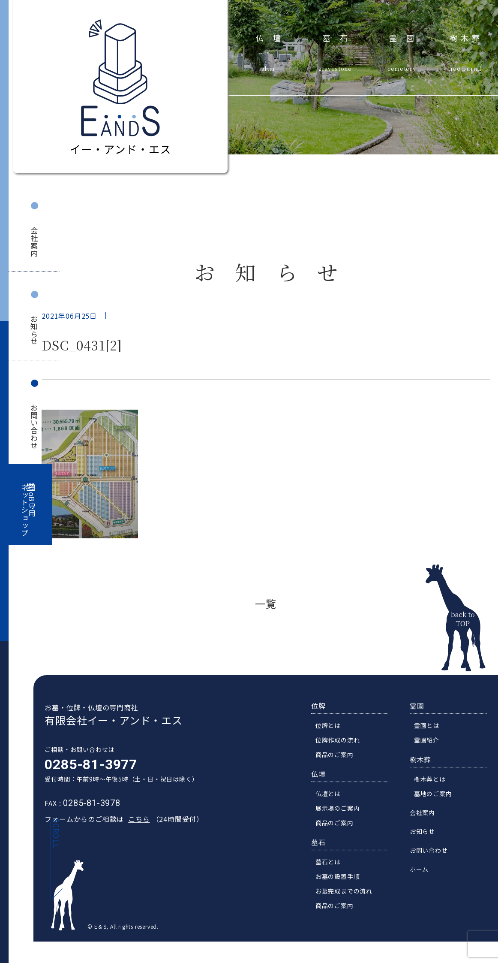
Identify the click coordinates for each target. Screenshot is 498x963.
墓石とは (331, 864)
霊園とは (429, 728)
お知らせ (34, 330)
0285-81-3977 (88, 767)
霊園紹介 (429, 742)
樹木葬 (466, 36)
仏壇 (273, 36)
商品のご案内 (337, 757)
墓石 (340, 36)
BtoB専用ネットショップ (28, 510)
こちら (136, 821)
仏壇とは (331, 796)
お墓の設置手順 (340, 879)
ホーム (422, 871)
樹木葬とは (433, 781)
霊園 (406, 36)
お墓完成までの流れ (346, 893)
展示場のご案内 (340, 810)
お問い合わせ (34, 427)
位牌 (321, 708)
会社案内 (34, 241)
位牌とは (331, 728)
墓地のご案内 (436, 796)
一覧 (265, 603)
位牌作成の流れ (340, 742)
